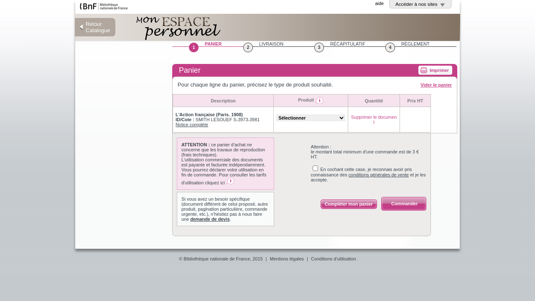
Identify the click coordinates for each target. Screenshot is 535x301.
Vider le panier (436, 84)
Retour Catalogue (98, 27)
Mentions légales (287, 258)
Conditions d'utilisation (333, 258)
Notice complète (192, 124)
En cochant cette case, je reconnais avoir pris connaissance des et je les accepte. (368, 174)
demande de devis (209, 219)
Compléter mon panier (349, 204)
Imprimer (439, 70)
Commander (404, 203)
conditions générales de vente (379, 174)
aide (379, 3)
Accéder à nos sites (416, 4)
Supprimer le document (374, 120)
